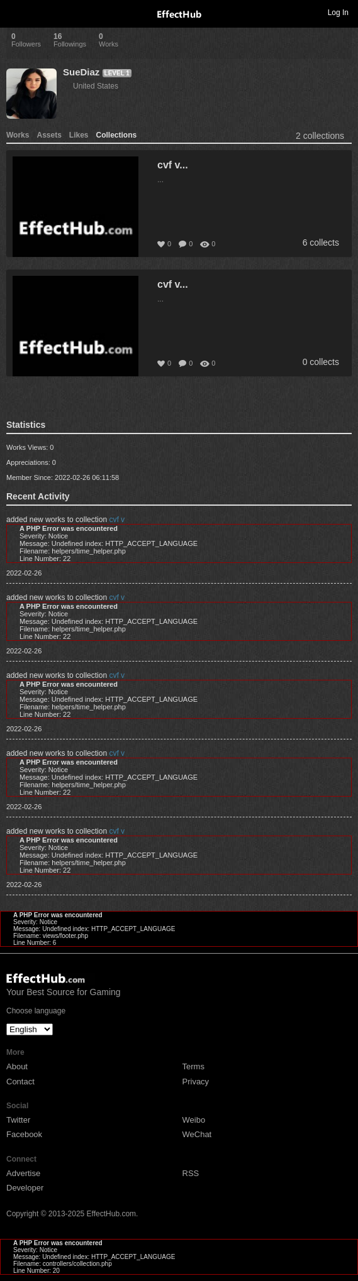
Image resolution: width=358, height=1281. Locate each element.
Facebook (24, 1134)
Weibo (194, 1120)
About (17, 1066)
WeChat (197, 1134)
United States (95, 86)
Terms (193, 1066)
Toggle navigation (15, 12)
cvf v (117, 519)
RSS (190, 1173)
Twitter (18, 1120)
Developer (24, 1187)
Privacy (196, 1081)
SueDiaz (81, 72)
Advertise (23, 1173)
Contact (20, 1081)
